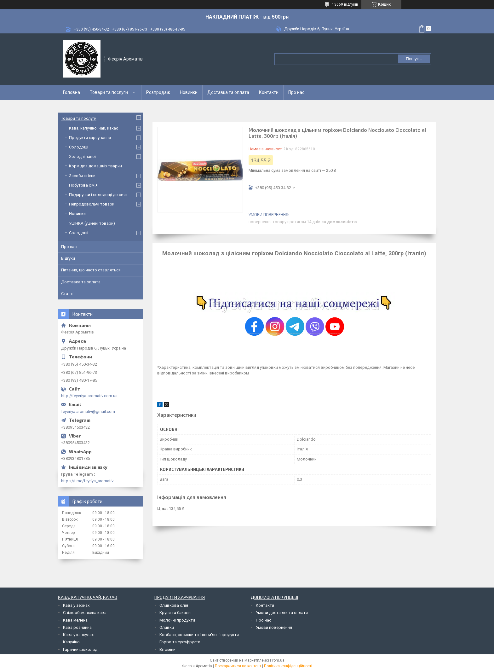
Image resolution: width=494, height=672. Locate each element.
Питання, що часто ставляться (91, 270)
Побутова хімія (83, 185)
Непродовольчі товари (91, 204)
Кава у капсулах (78, 634)
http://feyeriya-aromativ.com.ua (89, 395)
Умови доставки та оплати (282, 612)
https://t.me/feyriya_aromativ (87, 480)
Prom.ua (277, 660)
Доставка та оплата (228, 92)
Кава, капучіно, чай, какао (93, 128)
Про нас (296, 92)
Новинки (189, 92)
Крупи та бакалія (175, 612)
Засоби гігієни (82, 175)
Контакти (269, 92)
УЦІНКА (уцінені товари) (92, 223)
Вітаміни (167, 649)
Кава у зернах (76, 605)
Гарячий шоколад (80, 649)
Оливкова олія (173, 605)
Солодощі (78, 147)
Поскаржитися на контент (238, 666)
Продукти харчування (90, 137)
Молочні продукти (177, 620)
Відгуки (68, 258)
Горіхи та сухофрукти (179, 642)
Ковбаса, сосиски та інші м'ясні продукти (199, 634)
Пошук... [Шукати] (414, 58)
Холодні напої (82, 156)
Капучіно (71, 642)
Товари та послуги (109, 92)
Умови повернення (274, 627)
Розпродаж (158, 92)
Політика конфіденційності (288, 666)
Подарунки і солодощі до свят (98, 194)
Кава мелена (75, 620)
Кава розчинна (77, 627)
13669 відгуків (345, 4)
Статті (67, 293)
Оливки (166, 627)
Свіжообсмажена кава (84, 612)
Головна (71, 92)
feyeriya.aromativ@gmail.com (88, 411)
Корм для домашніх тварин (95, 166)
